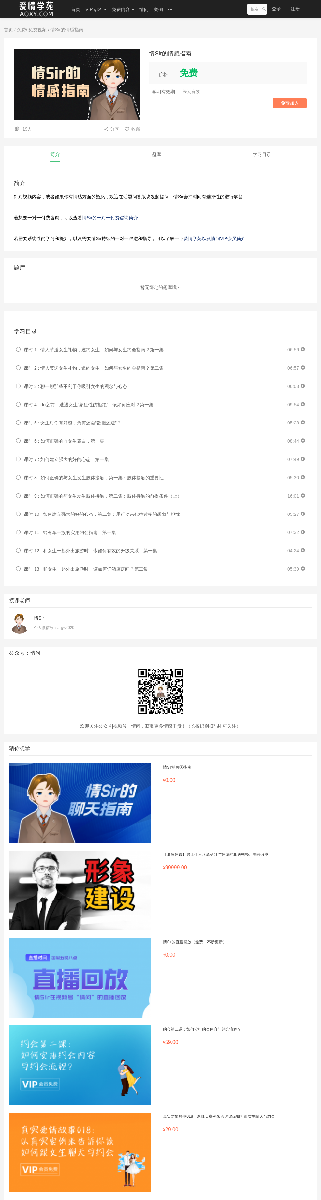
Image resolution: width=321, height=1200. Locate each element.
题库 (156, 154)
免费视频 (37, 29)
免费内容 (123, 9)
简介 (55, 154)
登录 (276, 8)
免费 (21, 29)
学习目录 (262, 154)
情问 (144, 9)
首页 (75, 9)
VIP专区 (95, 9)
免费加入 (290, 103)
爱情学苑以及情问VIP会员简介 (214, 238)
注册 (295, 8)
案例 (158, 9)
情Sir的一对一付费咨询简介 (110, 217)
